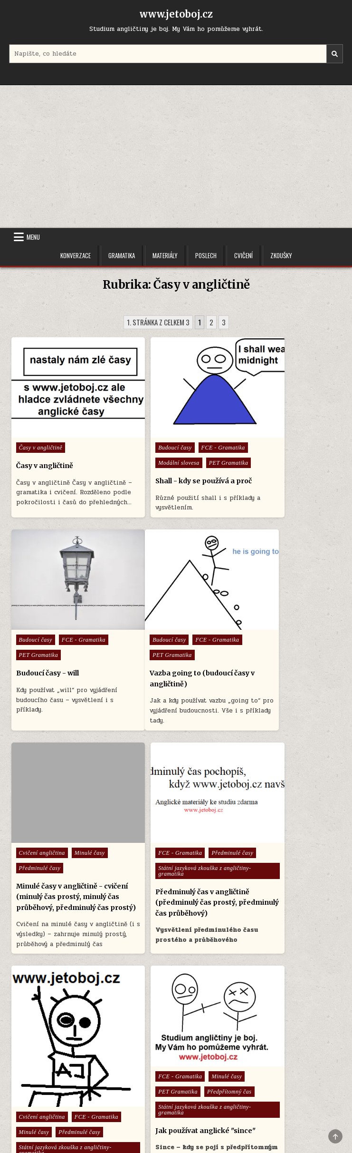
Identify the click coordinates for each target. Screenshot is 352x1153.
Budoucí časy (147, 426)
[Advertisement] (176, 156)
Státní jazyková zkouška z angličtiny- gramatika (274, 656)
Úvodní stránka (151, 1093)
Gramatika (121, 255)
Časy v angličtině (41, 426)
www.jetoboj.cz (176, 14)
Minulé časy (202, 623)
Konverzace (75, 255)
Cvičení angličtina (154, 623)
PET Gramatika (150, 457)
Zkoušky (281, 255)
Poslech (206, 255)
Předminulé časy (151, 638)
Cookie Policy (204, 1093)
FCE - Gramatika (196, 426)
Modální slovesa (153, 442)
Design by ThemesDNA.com (176, 1129)
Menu (33, 237)
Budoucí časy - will (271, 460)
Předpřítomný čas (153, 877)
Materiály (165, 255)
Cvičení (243, 255)
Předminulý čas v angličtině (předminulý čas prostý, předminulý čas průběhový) (287, 688)
